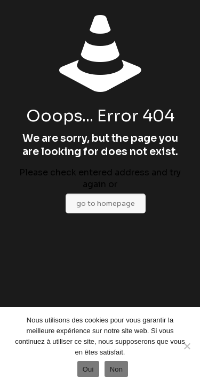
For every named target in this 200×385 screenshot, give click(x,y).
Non (116, 369)
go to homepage (105, 203)
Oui (88, 369)
